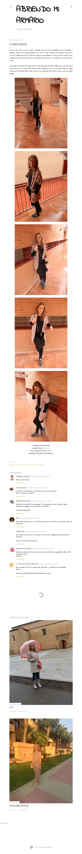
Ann (17, 518)
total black (41, 465)
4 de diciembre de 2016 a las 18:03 (42, 549)
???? (11, 707)
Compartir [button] (12, 462)
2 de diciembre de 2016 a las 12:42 (30, 518)
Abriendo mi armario (37, 15)
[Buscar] (71, 6)
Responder (20, 483)
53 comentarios (23, 711)
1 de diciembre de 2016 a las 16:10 (37, 488)
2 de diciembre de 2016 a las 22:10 (36, 531)
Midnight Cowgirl (22, 476)
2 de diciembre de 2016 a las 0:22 (42, 501)
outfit (30, 465)
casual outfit (20, 465)
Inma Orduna (21, 488)
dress (26, 465)
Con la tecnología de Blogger (41, 847)
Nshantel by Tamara (23, 549)
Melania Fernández (23, 501)
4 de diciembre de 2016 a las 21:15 (48, 564)
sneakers (35, 465)
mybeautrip (20, 531)
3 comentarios (22, 810)
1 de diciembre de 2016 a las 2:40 (40, 476)
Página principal (25, 29)
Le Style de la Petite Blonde (27, 564)
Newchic (47, 448)
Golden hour (19, 805)
